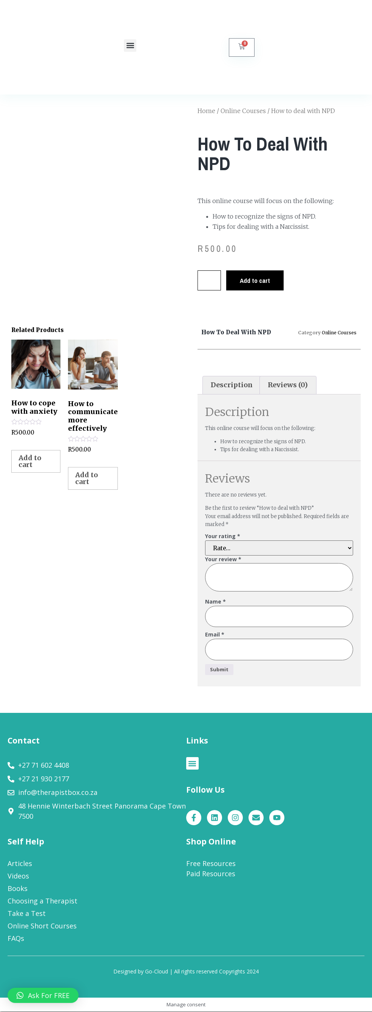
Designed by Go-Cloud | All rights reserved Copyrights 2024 (186, 971)
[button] (130, 45)
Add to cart (256, 280)
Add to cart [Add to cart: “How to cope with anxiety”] (30, 461)
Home (206, 111)
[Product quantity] (210, 280)
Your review (223, 559)
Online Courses (243, 111)
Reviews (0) (288, 384)
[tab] (231, 385)
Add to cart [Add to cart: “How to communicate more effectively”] (86, 478)
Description (232, 384)
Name (215, 602)
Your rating (222, 536)
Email (214, 635)
